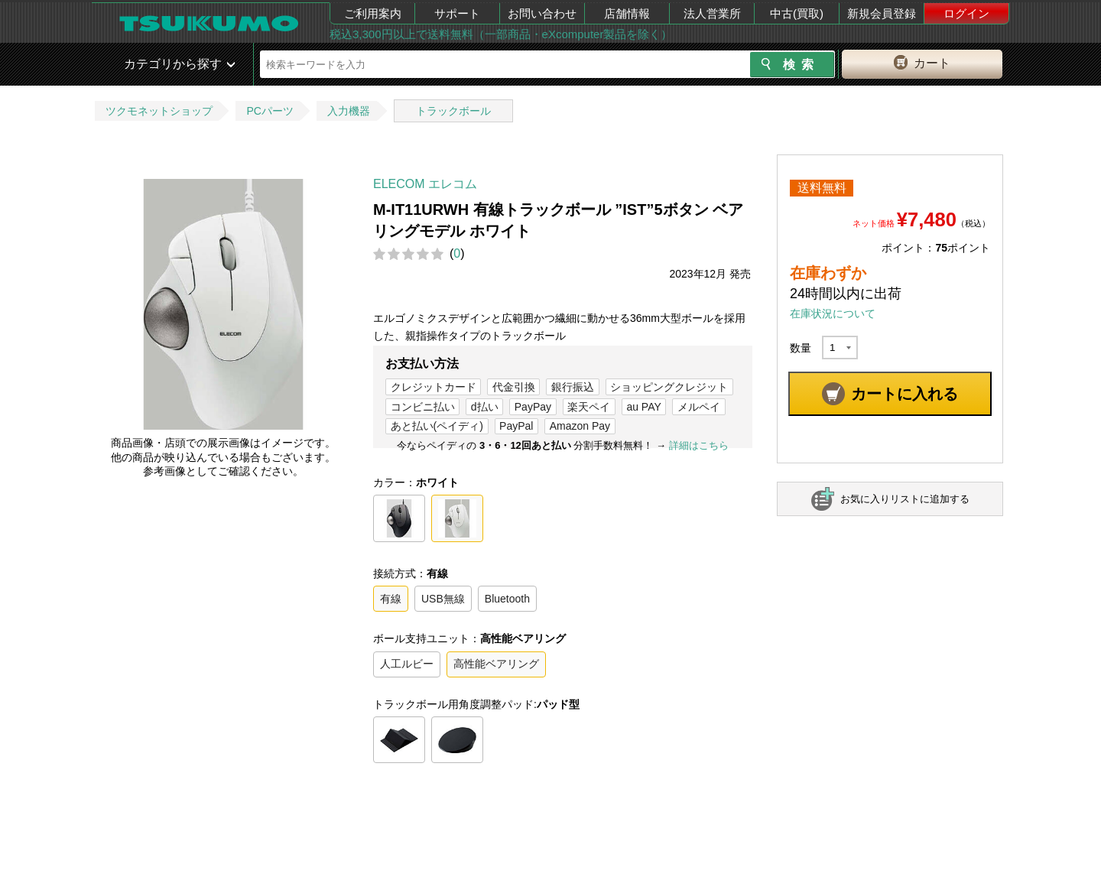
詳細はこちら (699, 445)
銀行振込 (572, 387)
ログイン (966, 13)
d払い (485, 407)
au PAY (643, 407)
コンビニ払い (423, 407)
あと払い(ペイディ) (437, 426)
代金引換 (513, 387)
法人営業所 (712, 13)
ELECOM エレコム (425, 183)
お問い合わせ (542, 13)
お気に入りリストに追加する (904, 499)
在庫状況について (832, 313)
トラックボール (453, 111)
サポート (457, 13)
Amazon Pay (580, 426)
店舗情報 (627, 13)
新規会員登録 (881, 13)
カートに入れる (904, 393)
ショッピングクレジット (669, 387)
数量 (800, 348)
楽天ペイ (588, 407)
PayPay (533, 407)
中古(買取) (796, 13)
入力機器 (348, 111)
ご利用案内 (372, 13)
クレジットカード (433, 387)
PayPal (516, 426)
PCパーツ (269, 111)
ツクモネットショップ (159, 111)
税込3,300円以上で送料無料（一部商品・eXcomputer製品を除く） (501, 34)
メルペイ (698, 407)
